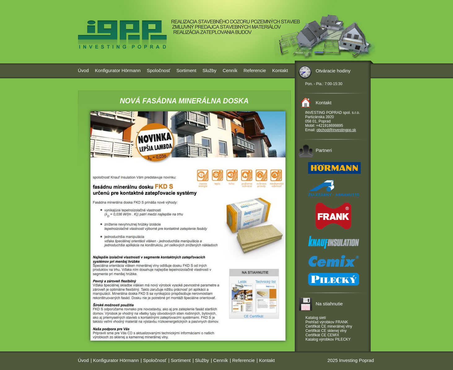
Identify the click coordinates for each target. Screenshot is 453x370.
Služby (209, 70)
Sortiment (186, 70)
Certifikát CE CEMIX (322, 335)
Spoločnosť (158, 70)
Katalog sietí (316, 318)
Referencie (255, 70)
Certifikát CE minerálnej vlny (329, 326)
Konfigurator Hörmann (118, 70)
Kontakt (280, 70)
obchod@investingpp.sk (336, 130)
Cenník (230, 70)
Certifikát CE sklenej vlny (326, 331)
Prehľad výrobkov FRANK (327, 322)
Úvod (83, 70)
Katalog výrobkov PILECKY (328, 339)
